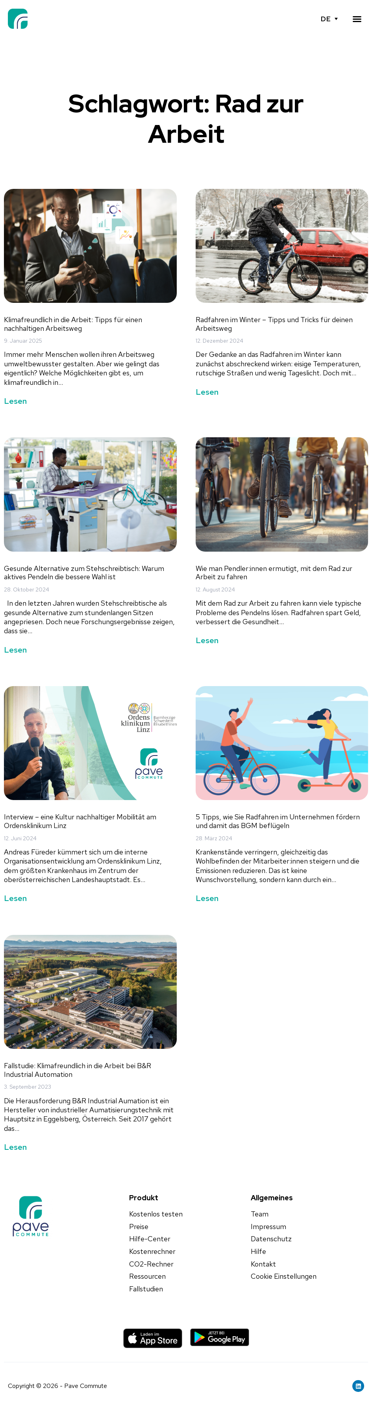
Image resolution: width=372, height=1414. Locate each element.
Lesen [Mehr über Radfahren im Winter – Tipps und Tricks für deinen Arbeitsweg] (207, 392)
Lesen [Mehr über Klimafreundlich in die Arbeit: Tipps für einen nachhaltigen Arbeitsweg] (15, 401)
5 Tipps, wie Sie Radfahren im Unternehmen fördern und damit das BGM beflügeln (278, 821)
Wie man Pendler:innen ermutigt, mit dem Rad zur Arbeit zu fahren (274, 573)
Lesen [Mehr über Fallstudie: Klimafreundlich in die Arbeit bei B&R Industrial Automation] (15, 1147)
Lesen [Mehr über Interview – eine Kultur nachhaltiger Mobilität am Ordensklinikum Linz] (15, 898)
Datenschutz (271, 1239)
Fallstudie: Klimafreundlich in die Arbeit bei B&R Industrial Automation (77, 1070)
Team (259, 1214)
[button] (357, 19)
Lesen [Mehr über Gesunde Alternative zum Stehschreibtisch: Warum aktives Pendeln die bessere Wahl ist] (15, 650)
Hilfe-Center (149, 1239)
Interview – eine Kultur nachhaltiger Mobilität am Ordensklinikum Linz (80, 821)
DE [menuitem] (325, 19)
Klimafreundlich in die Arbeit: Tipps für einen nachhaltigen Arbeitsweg (73, 324)
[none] (329, 19)
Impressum (268, 1226)
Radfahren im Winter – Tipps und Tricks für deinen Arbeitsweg (274, 324)
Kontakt (263, 1264)
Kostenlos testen (156, 1214)
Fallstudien (146, 1289)
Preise (138, 1226)
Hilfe (258, 1251)
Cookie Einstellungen (283, 1276)
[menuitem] (329, 19)
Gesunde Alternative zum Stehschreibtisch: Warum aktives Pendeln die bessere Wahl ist (84, 573)
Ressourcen (147, 1276)
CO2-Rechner (151, 1264)
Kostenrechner (152, 1251)
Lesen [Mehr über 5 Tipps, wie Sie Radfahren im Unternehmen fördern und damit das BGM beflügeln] (207, 898)
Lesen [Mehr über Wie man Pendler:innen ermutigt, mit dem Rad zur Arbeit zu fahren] (207, 640)
